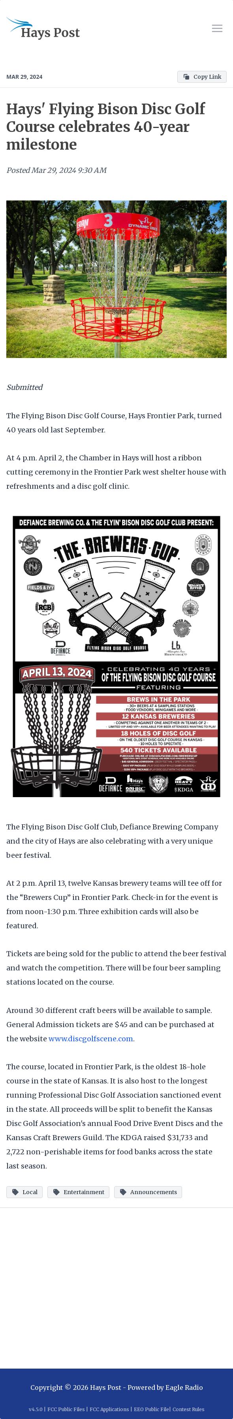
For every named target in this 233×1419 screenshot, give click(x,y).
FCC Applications (109, 1409)
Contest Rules (189, 1409)
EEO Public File (151, 1409)
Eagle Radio (184, 1387)
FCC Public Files (66, 1409)
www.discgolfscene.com (91, 1038)
